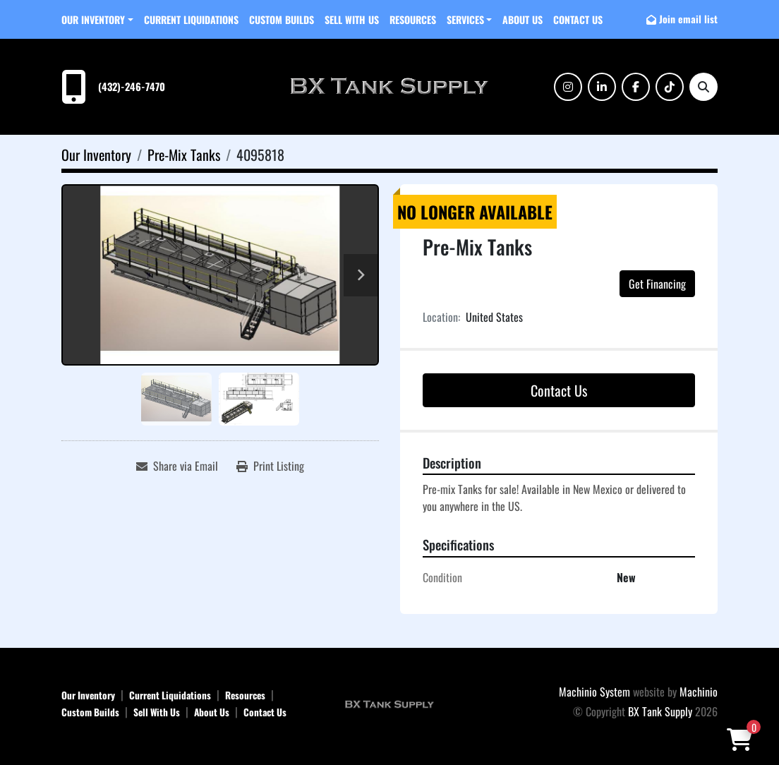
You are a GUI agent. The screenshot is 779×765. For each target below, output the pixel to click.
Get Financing (657, 283)
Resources (413, 19)
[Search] (703, 87)
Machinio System (594, 691)
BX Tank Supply (660, 711)
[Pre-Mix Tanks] (183, 154)
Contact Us (578, 19)
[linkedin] (602, 87)
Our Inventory (93, 19)
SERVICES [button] (465, 19)
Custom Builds (281, 19)
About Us (522, 19)
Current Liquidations (191, 19)
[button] (97, 19)
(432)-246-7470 (131, 86)
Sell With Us (352, 19)
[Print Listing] (270, 465)
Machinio (699, 691)
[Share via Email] (177, 465)
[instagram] (568, 87)
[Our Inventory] (96, 154)
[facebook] (636, 87)
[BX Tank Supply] (389, 702)
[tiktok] (670, 87)
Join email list (688, 18)
